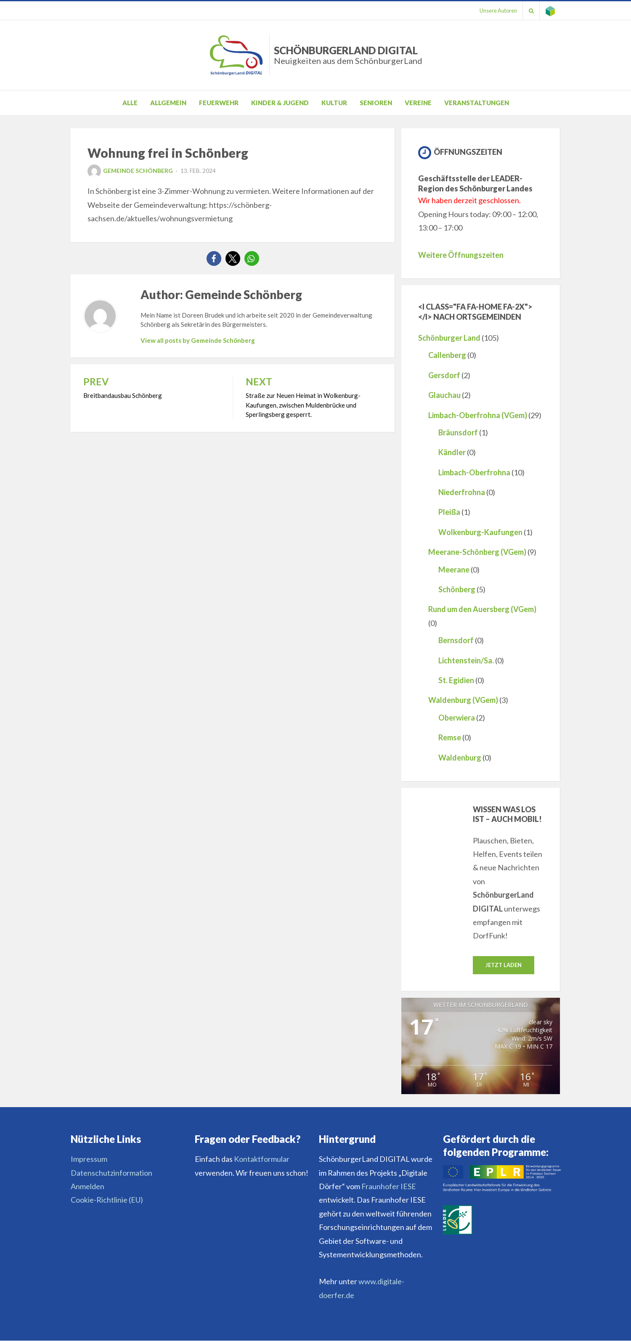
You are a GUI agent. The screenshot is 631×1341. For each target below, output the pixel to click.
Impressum (89, 1159)
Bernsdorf (456, 640)
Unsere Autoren (495, 10)
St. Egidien (456, 680)
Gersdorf (444, 375)
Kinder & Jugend (280, 102)
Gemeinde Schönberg (130, 170)
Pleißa (449, 512)
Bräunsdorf (458, 432)
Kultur (334, 102)
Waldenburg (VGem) (463, 700)
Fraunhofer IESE (388, 1186)
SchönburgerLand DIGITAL (348, 55)
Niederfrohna (461, 492)
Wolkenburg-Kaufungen (480, 532)
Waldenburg (459, 757)
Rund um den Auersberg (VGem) (482, 609)
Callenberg (447, 355)
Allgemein (168, 102)
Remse (449, 737)
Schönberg (456, 589)
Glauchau (444, 395)
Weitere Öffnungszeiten (461, 255)
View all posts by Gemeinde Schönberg (198, 340)
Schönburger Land (449, 337)
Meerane (453, 569)
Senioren (376, 102)
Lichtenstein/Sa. (466, 660)
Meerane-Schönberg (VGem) (477, 552)
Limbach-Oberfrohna (474, 472)
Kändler (452, 452)
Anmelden (87, 1186)
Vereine (418, 102)
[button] (214, 258)
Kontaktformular (261, 1159)
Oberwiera (456, 717)
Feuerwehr (219, 102)
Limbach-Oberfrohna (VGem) (477, 415)
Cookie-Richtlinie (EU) (107, 1200)
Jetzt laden (503, 965)
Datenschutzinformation (111, 1172)
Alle (130, 102)
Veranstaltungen (476, 102)
